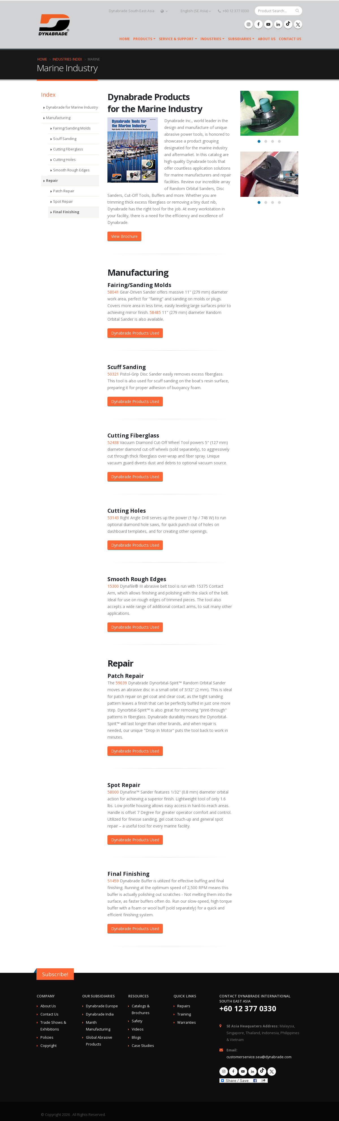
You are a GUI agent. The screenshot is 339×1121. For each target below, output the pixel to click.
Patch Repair (63, 196)
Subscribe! (55, 974)
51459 (113, 880)
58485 (155, 312)
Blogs (136, 1037)
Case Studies (143, 1045)
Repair (51, 186)
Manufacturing (58, 123)
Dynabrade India (100, 1014)
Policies (46, 1037)
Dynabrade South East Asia (131, 10)
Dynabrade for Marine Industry (66, 110)
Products (142, 38)
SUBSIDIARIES (239, 38)
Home (124, 38)
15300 (113, 586)
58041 (113, 292)
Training (184, 1014)
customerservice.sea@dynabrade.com (259, 1057)
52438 (113, 442)
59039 (121, 682)
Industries (210, 38)
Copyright (48, 1045)
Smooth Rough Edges (71, 175)
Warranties (186, 1022)
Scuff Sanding (64, 144)
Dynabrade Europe (102, 1006)
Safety (137, 1021)
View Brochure (124, 236)
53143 (113, 517)
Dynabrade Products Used (135, 333)
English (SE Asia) (193, 10)
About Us (266, 38)
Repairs (183, 1006)
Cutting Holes (64, 165)
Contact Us (290, 38)
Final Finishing (65, 217)
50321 (113, 374)
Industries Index (67, 59)
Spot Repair (63, 207)
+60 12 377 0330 (233, 10)
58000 (113, 792)
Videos (138, 1029)
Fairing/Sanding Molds (72, 133)
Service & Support (176, 38)
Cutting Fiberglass (68, 154)
